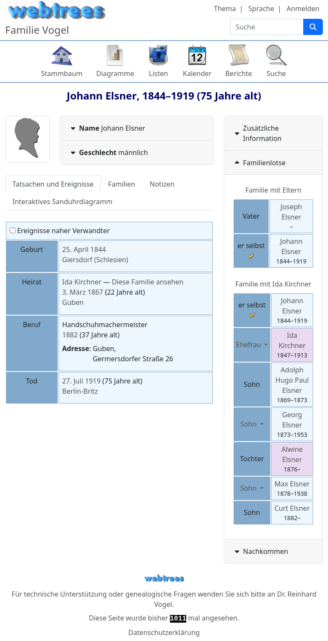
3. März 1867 (82, 292)
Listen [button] (158, 73)
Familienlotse (259, 163)
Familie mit (273, 284)
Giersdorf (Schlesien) (95, 259)
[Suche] (313, 27)
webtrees (164, 578)
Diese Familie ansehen (148, 282)
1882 (70, 335)
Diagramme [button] (115, 73)
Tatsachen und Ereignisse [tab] (53, 184)
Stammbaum (61, 73)
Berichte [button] (238, 73)
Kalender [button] (197, 73)
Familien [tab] (121, 184)
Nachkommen (260, 551)
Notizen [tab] (162, 184)
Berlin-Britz (80, 391)
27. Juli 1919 (81, 381)
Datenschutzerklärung (163, 632)
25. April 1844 (84, 249)
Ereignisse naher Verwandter (60, 230)
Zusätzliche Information (257, 133)
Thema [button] (225, 8)
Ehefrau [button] (249, 344)
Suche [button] (276, 73)
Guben (73, 302)
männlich (108, 152)
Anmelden (303, 8)
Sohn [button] (249, 424)
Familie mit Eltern (273, 190)
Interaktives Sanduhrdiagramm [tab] (62, 201)
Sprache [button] (261, 8)
